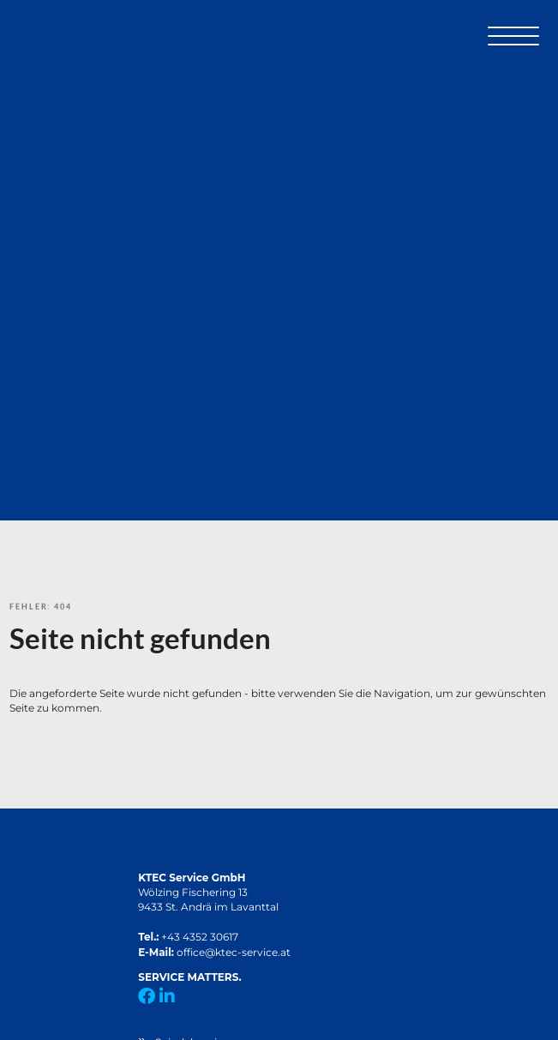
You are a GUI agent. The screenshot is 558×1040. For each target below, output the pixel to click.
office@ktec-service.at (234, 952)
